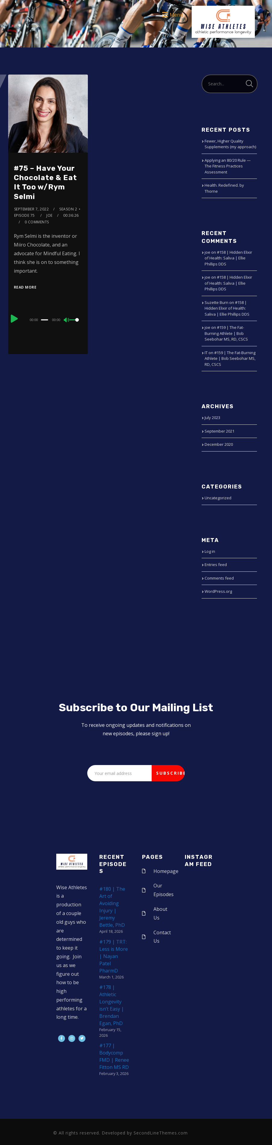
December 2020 (219, 444)
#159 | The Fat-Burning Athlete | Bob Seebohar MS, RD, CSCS (226, 333)
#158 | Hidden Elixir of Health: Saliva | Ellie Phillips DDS (228, 258)
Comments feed (219, 578)
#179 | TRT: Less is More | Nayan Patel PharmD (113, 956)
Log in (210, 551)
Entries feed (216, 564)
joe (49, 215)
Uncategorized (218, 498)
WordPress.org (218, 591)
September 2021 (219, 431)
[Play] (14, 319)
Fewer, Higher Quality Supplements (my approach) (230, 144)
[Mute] (67, 320)
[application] (48, 320)
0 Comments (37, 222)
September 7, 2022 (31, 209)
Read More (25, 287)
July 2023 (212, 417)
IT (206, 352)
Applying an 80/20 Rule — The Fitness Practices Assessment (228, 166)
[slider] (44, 319)
